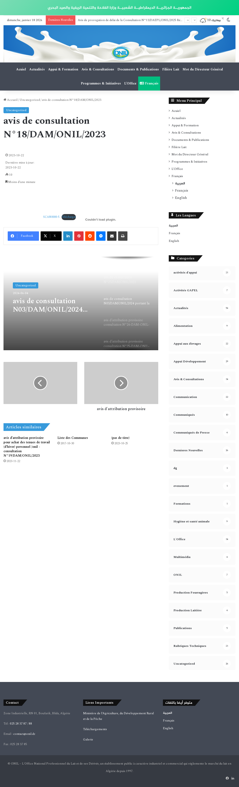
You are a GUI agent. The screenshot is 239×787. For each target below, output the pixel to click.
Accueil (11, 100)
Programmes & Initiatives (101, 83)
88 (30, 723)
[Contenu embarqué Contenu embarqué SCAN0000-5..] (100, 219)
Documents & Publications (138, 69)
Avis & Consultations (97, 69)
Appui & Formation (63, 69)
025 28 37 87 (18, 723)
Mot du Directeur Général (203, 69)
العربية (180, 183)
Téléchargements (95, 729)
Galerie (88, 739)
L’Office (130, 83)
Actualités (37, 69)
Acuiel (21, 69)
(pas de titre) (120, 437)
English (181, 197)
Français (149, 83)
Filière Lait (170, 69)
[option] (81, 303)
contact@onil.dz (24, 734)
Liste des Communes (72, 437)
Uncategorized (30, 100)
